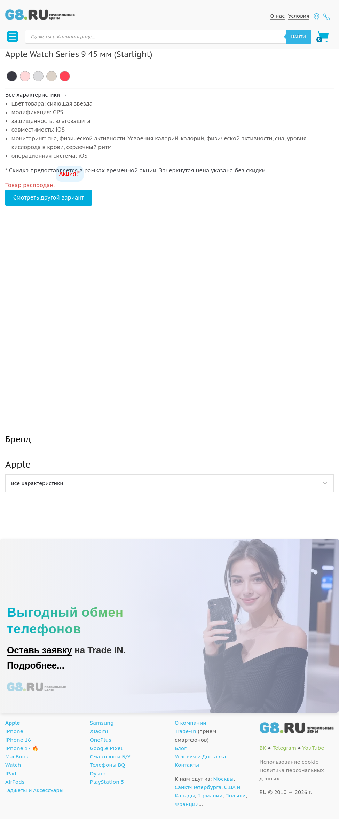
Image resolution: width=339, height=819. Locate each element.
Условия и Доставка (200, 756)
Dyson (98, 773)
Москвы (223, 778)
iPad (10, 773)
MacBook (17, 756)
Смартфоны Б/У (110, 756)
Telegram (284, 747)
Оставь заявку (39, 650)
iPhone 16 (18, 739)
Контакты (187, 765)
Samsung (102, 722)
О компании (190, 722)
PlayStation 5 (107, 782)
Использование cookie (289, 761)
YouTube (313, 747)
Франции (187, 804)
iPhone (14, 731)
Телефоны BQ (107, 765)
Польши (235, 795)
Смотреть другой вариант (48, 197)
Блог (181, 748)
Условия (298, 16)
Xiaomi (99, 731)
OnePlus (100, 739)
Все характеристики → (36, 94)
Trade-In (185, 731)
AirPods (14, 782)
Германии (209, 795)
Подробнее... (35, 665)
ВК (263, 747)
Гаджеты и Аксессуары (34, 790)
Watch (13, 765)
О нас (277, 16)
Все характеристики (37, 483)
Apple (12, 722)
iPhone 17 (18, 748)
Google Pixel (106, 748)
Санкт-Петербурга (198, 787)
